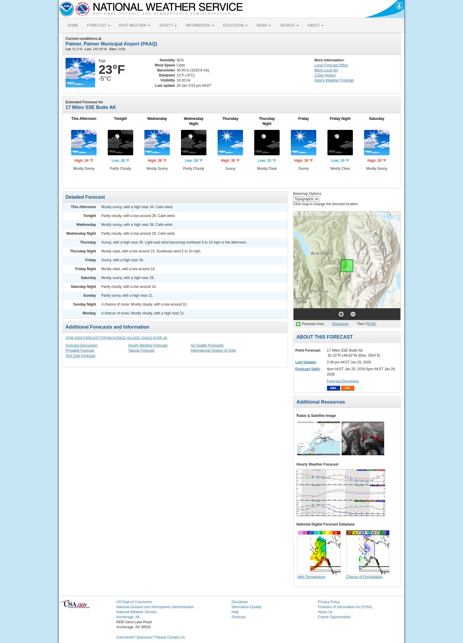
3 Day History (325, 75)
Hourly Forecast (334, 80)
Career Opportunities (334, 617)
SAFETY (168, 25)
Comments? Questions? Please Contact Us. (151, 637)
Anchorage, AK (128, 617)
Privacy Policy (329, 602)
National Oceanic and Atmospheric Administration (155, 607)
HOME (73, 25)
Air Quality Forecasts (207, 345)
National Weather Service (136, 612)
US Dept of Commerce (134, 602)
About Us (325, 612)
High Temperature (311, 577)
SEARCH (289, 25)
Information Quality (246, 607)
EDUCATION (235, 25)
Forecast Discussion (81, 345)
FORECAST (98, 25)
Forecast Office (331, 65)
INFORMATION (200, 25)
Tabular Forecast (141, 350)
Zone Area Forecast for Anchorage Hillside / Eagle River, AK (116, 338)
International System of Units (213, 350)
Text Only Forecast (80, 356)
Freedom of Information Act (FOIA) (345, 607)
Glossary (238, 617)
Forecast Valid (307, 369)
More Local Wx (326, 70)
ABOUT (316, 25)
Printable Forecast (80, 350)
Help (235, 612)
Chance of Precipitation (364, 577)
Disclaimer (340, 324)
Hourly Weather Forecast (147, 345)
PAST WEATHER (134, 25)
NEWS (264, 25)
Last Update (305, 362)
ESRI (372, 324)
